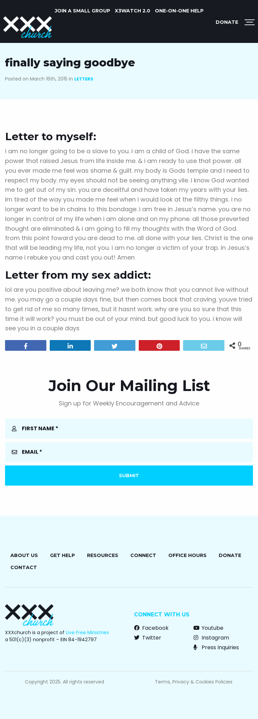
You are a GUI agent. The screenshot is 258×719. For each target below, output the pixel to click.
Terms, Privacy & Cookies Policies (193, 681)
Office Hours (187, 555)
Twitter (147, 638)
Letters (83, 79)
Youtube (208, 628)
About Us (24, 555)
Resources (102, 555)
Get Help (62, 555)
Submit (129, 476)
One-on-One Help (179, 11)
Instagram (211, 638)
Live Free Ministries (87, 632)
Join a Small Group (82, 11)
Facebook (151, 628)
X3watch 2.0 (132, 11)
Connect (143, 555)
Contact (23, 567)
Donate (227, 22)
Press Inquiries (216, 647)
